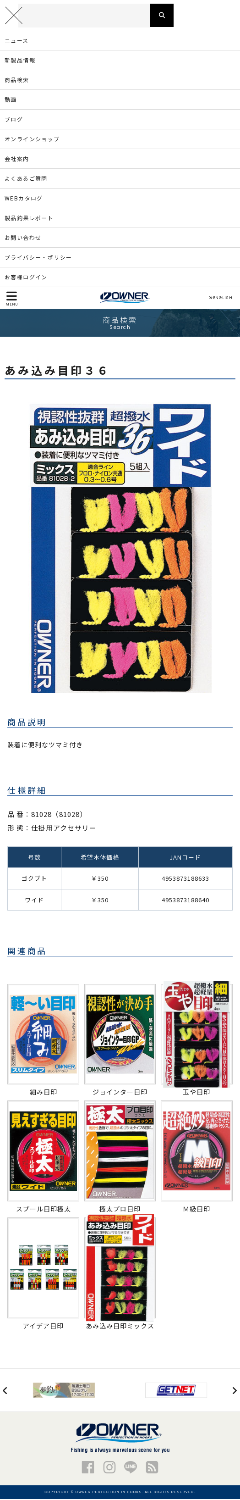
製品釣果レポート (29, 218)
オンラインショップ (32, 139)
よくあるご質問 (26, 179)
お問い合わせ (23, 238)
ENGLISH (220, 299)
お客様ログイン (26, 277)
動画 (11, 100)
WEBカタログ (24, 198)
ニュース (17, 40)
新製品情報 (20, 60)
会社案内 (17, 159)
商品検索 (17, 80)
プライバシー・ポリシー (38, 257)
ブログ (14, 119)
